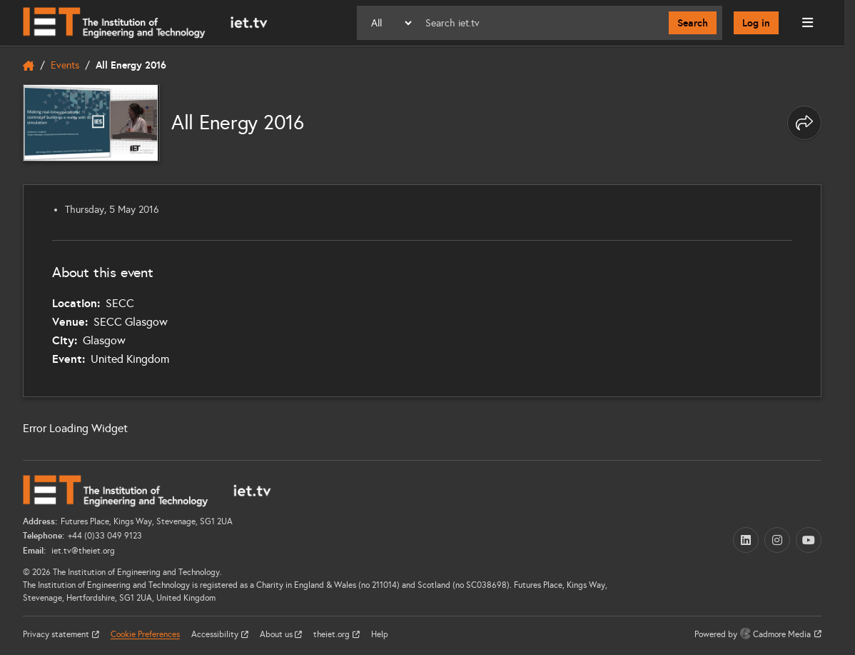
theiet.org (332, 634)
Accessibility (216, 634)
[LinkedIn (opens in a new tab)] (746, 540)
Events (65, 65)
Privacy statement (57, 634)
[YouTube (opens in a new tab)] (808, 540)
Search (692, 22)
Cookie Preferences (145, 634)
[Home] (145, 23)
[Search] (541, 23)
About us (277, 634)
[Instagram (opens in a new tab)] (777, 540)
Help (379, 634)
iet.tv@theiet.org (82, 551)
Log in (756, 22)
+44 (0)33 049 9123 (105, 536)
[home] (28, 66)
